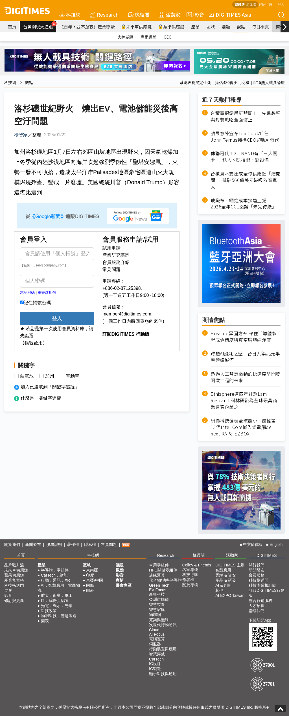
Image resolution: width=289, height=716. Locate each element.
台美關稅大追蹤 (39, 25)
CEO (168, 37)
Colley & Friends (196, 565)
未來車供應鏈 (136, 27)
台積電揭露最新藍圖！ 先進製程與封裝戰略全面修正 (246, 116)
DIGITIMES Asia (230, 14)
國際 (90, 585)
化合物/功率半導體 (165, 580)
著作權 (73, 544)
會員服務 (256, 575)
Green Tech (159, 585)
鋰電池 (27, 376)
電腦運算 (157, 639)
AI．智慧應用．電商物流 (59, 588)
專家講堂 (148, 37)
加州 (49, 376)
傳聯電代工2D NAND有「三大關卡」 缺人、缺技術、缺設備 (244, 156)
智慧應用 (223, 570)
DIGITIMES (267, 555)
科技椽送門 (14, 585)
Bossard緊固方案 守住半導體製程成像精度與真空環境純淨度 (244, 336)
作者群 (188, 579)
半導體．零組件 (55, 570)
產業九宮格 (14, 580)
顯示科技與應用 (163, 673)
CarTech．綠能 (54, 575)
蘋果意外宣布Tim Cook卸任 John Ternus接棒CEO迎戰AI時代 (245, 136)
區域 (210, 27)
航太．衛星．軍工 (57, 595)
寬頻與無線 (159, 619)
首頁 (12, 27)
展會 (8, 590)
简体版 (251, 4)
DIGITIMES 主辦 (229, 565)
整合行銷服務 (260, 600)
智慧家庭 (157, 609)
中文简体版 (253, 544)
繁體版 (240, 4)
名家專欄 (190, 569)
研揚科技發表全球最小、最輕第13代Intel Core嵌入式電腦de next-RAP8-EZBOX (243, 427)
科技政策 (49, 610)
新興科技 (157, 594)
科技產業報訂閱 (262, 585)
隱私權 (90, 544)
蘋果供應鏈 (171, 27)
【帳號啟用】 (33, 343)
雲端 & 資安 (225, 575)
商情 (280, 27)
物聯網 (155, 614)
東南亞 (92, 570)
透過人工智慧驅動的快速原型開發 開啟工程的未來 (246, 377)
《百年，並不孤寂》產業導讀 (87, 27)
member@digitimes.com (126, 314)
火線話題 (125, 37)
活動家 (169, 14)
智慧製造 (157, 604)
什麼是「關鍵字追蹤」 (43, 398)
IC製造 (155, 668)
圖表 (45, 621)
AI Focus (157, 634)
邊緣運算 (157, 575)
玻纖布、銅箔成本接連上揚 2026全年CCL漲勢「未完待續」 (244, 203)
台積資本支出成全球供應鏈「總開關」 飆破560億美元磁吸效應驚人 (246, 180)
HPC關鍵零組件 (163, 570)
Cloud (154, 630)
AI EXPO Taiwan (229, 595)
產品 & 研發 (225, 580)
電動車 (72, 376)
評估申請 (265, 4)
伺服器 (155, 644)
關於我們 (12, 544)
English (276, 544)
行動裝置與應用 (163, 649)
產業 (195, 27)
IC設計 (155, 663)
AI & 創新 (223, 585)
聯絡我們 (256, 610)
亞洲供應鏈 (159, 599)
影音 (194, 14)
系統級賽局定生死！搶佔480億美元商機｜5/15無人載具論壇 (232, 82)
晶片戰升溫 (14, 565)
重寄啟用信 (47, 292)
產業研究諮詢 (116, 255)
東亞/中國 (94, 580)
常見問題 (111, 269)
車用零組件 (159, 565)
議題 (226, 27)
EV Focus (157, 590)
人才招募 (256, 605)
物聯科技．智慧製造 (58, 615)
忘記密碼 (27, 292)
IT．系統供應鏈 (54, 600)
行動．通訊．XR (55, 580)
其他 (219, 590)
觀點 (241, 27)
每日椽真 (260, 27)
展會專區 (124, 585)
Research (104, 14)
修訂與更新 (14, 600)
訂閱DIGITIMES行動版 (267, 593)
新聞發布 (33, 544)
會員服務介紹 (116, 262)
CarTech (156, 659)
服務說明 (54, 544)
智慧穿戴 (157, 654)
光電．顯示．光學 (57, 605)
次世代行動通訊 (163, 624)
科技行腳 (190, 574)
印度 (90, 575)
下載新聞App (260, 620)
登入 (281, 4)
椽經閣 (138, 14)
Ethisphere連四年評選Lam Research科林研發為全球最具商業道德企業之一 (244, 400)
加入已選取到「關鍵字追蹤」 (50, 386)
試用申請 (111, 248)
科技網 (69, 14)
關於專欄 (190, 584)
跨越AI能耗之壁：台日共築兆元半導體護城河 (245, 356)
